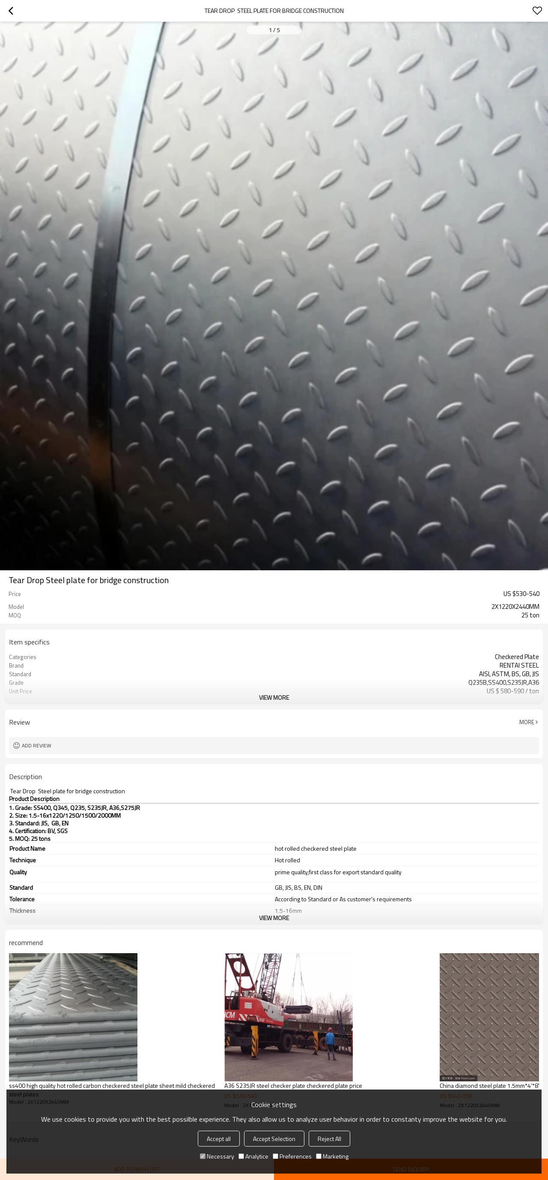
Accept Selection (274, 1138)
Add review (36, 745)
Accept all (219, 1138)
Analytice (253, 1156)
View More (274, 697)
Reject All (329, 1138)
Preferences (292, 1156)
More (526, 722)
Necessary (217, 1156)
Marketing (332, 1156)
